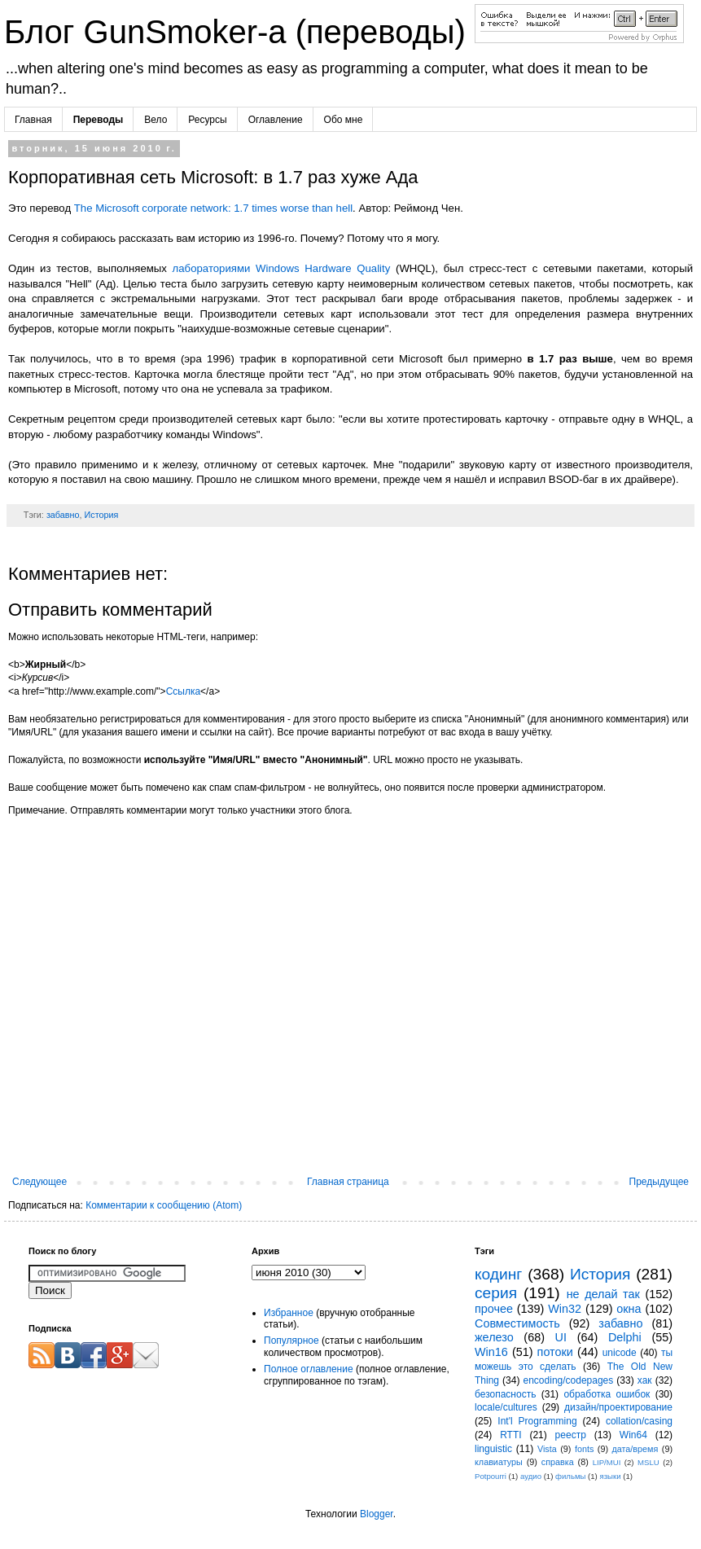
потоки (555, 1351)
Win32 (564, 1308)
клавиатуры (499, 1462)
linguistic (493, 1449)
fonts (584, 1449)
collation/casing (639, 1421)
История (101, 515)
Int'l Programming (536, 1421)
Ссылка (183, 691)
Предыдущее (659, 1181)
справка (557, 1462)
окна (628, 1308)
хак (644, 1380)
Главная (33, 119)
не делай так (603, 1294)
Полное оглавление (308, 1369)
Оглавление (275, 119)
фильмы (570, 1476)
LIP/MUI (607, 1462)
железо (494, 1337)
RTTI (510, 1435)
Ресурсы (207, 119)
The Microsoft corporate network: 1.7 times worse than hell (213, 208)
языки (610, 1476)
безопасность (505, 1394)
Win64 (633, 1435)
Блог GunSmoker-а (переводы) (239, 32)
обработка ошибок (606, 1394)
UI (561, 1337)
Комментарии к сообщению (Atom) (163, 1205)
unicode (619, 1352)
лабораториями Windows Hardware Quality (282, 268)
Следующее (39, 1181)
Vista (547, 1449)
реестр (570, 1435)
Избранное (288, 1313)
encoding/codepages (569, 1380)
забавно (63, 515)
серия (496, 1292)
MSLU (648, 1462)
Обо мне (343, 119)
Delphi (625, 1337)
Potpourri (490, 1476)
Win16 (491, 1351)
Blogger (376, 1514)
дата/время (634, 1449)
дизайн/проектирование (618, 1407)
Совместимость (517, 1323)
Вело (155, 119)
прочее (494, 1308)
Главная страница (348, 1181)
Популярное (291, 1340)
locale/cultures (506, 1407)
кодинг (498, 1274)
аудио (530, 1476)
